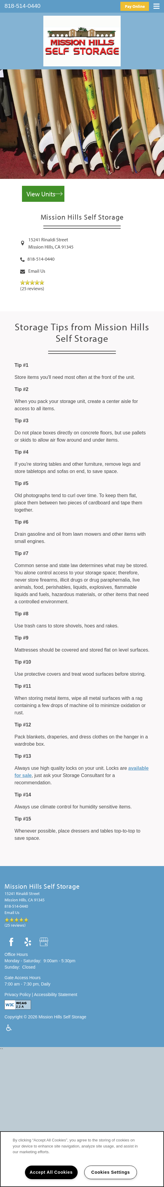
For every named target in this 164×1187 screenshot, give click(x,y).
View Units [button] (40, 194)
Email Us (36, 271)
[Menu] (156, 5)
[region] (82, 1159)
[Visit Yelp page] (28, 942)
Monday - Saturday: (23, 960)
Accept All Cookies (51, 1172)
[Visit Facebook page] (11, 942)
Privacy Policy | (19, 994)
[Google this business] (44, 942)
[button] (134, 6)
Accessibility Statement (55, 994)
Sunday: (12, 967)
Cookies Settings (110, 1172)
